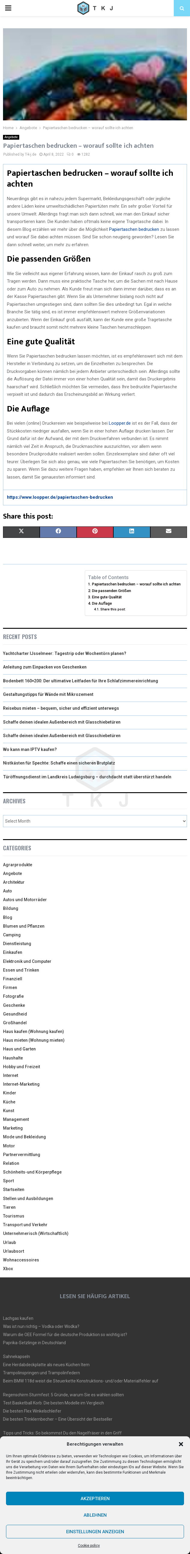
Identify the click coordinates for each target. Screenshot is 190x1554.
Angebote (11, 137)
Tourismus (13, 1216)
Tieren (9, 1207)
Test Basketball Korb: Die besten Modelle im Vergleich (53, 1402)
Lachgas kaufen (18, 1318)
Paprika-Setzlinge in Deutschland (34, 1342)
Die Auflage (102, 603)
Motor (9, 1145)
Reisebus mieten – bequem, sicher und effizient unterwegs (61, 708)
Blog (7, 917)
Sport (8, 1180)
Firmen (10, 987)
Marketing (13, 1128)
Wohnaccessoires (21, 1260)
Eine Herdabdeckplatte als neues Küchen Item (46, 1364)
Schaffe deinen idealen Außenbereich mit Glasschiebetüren (62, 722)
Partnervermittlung (21, 1154)
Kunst (8, 1110)
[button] (181, 1444)
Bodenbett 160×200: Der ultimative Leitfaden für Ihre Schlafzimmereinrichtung (80, 680)
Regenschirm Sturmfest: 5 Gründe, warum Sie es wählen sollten (63, 1394)
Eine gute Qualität (107, 597)
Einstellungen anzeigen (95, 1531)
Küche (9, 1102)
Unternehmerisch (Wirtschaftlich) (36, 1233)
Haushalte (13, 1058)
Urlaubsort (13, 1251)
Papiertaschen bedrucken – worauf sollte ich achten (136, 584)
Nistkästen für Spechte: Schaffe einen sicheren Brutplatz (59, 763)
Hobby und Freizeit (21, 1066)
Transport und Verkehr (25, 1224)
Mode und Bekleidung (24, 1136)
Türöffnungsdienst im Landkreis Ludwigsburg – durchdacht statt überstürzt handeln (87, 776)
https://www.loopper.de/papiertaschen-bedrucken (60, 497)
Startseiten (13, 1189)
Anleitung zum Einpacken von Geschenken (45, 667)
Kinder (9, 1092)
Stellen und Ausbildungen (28, 1198)
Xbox (8, 1268)
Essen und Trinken (21, 970)
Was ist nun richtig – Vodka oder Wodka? (41, 1326)
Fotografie (13, 996)
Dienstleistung (17, 943)
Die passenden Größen (111, 590)
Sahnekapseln (16, 1356)
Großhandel (15, 1022)
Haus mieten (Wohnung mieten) (34, 1040)
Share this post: (113, 609)
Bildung (10, 908)
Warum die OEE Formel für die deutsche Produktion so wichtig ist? (65, 1334)
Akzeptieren (95, 1498)
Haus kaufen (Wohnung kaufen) (33, 1031)
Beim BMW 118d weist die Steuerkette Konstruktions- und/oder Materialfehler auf (80, 1381)
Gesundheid (15, 1014)
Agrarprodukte (17, 864)
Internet (10, 1075)
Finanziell (12, 978)
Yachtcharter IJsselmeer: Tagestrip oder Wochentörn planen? (64, 653)
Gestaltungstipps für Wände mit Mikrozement (48, 694)
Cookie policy (89, 1545)
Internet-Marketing (21, 1084)
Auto (7, 891)
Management (16, 1119)
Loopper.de (120, 423)
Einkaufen (12, 952)
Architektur (14, 882)
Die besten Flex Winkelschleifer (32, 1411)
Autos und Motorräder (25, 899)
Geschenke (14, 1005)
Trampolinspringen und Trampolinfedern (41, 1372)
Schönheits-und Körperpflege (32, 1172)
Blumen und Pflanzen (23, 926)
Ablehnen (95, 1515)
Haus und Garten (19, 1049)
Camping (12, 934)
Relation (11, 1163)
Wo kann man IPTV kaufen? (30, 749)
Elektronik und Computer (27, 961)
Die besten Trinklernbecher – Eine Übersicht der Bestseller (57, 1419)
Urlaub (9, 1242)
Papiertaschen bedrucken (134, 229)
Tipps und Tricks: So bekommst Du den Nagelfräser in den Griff (62, 1433)
